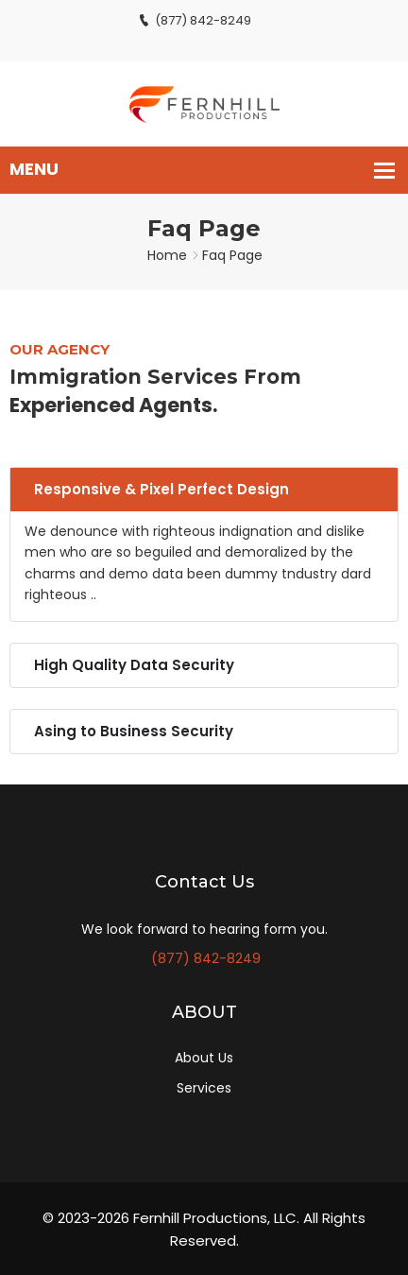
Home (167, 255)
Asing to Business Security (133, 731)
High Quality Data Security (134, 665)
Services (204, 1087)
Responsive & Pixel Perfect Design (161, 489)
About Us (204, 1057)
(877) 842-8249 (194, 20)
